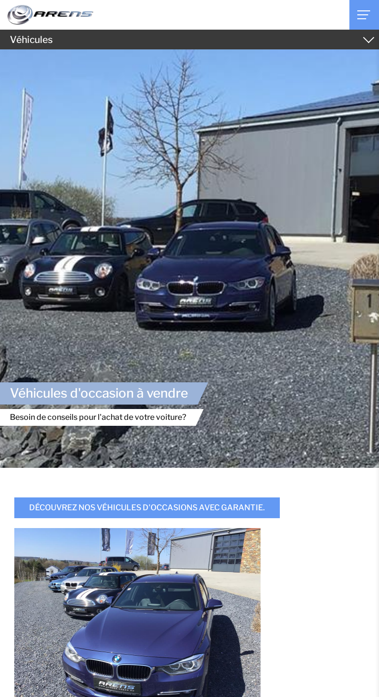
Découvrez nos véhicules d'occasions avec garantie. (147, 507)
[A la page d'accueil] (50, 15)
